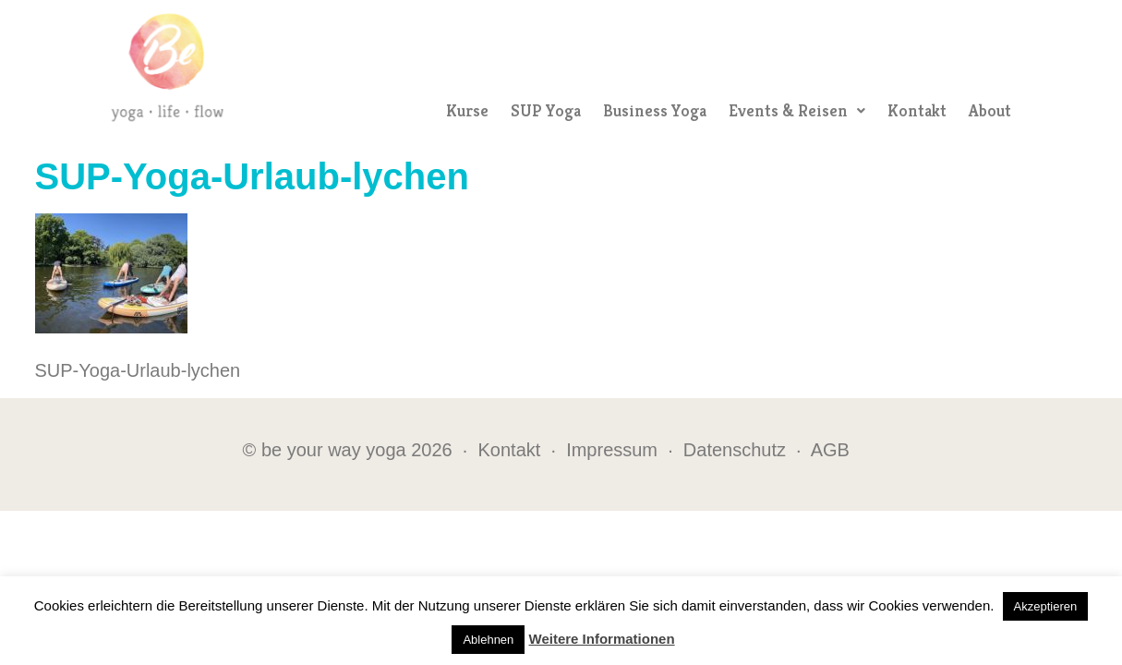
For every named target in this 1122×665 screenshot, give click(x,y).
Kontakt (917, 110)
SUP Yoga (546, 110)
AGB (830, 450)
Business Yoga (654, 110)
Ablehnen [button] (488, 640)
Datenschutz (734, 450)
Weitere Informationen (602, 639)
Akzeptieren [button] (1046, 606)
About (990, 110)
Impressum (612, 450)
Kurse (467, 110)
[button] (797, 111)
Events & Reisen (797, 110)
